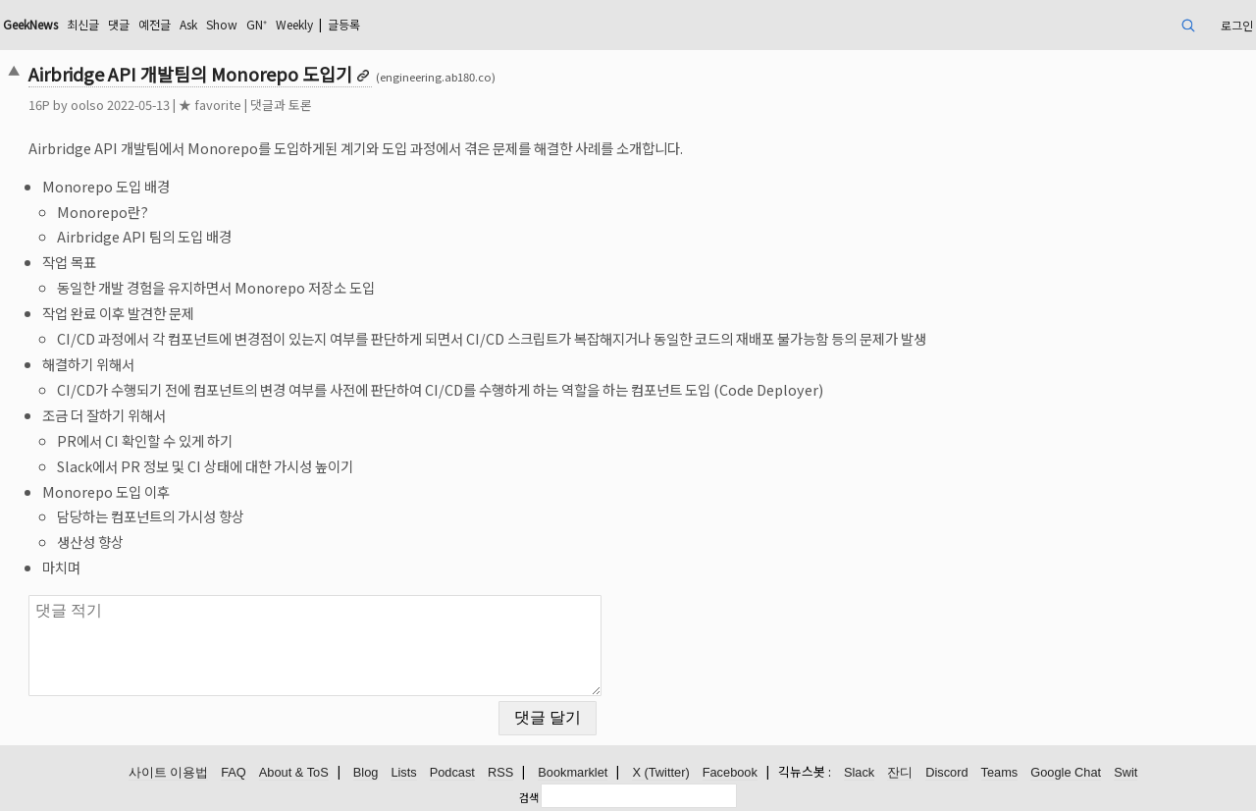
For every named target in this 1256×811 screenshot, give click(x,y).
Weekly (294, 24)
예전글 (154, 24)
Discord (946, 772)
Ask (188, 24)
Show (221, 24)
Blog (366, 772)
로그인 (1237, 25)
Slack (859, 772)
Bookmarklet (572, 772)
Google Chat (1065, 772)
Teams (1000, 772)
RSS (500, 772)
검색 (529, 797)
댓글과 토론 (281, 104)
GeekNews (30, 24)
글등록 (344, 24)
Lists (403, 772)
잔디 (900, 772)
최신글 (83, 24)
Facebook (730, 772)
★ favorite (210, 104)
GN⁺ (256, 24)
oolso (87, 104)
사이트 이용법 (169, 772)
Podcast (452, 772)
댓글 (119, 24)
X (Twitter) (660, 772)
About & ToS (294, 772)
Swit (1125, 772)
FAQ (233, 772)
